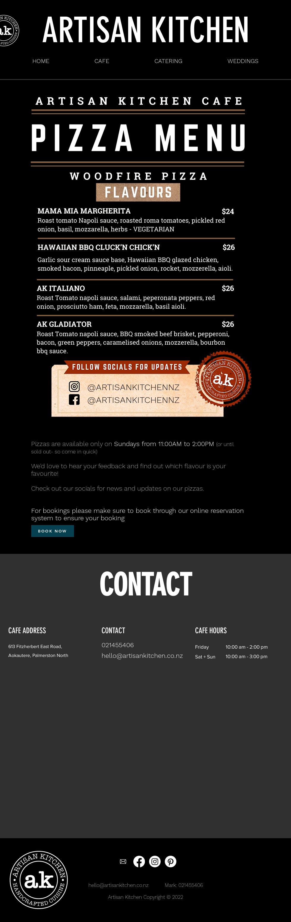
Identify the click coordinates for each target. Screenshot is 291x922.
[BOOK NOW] (52, 531)
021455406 (190, 885)
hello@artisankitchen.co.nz (118, 885)
